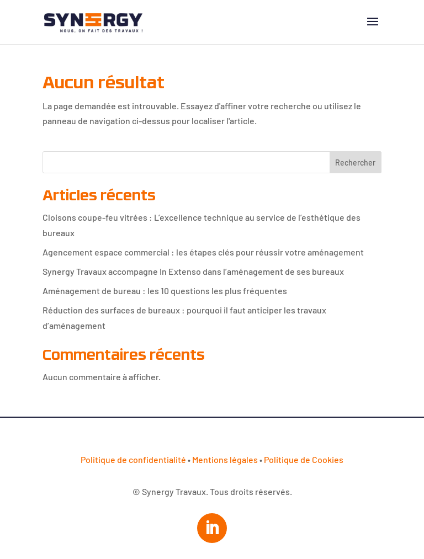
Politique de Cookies (303, 459)
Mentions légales (225, 459)
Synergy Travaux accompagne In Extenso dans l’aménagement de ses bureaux (193, 271)
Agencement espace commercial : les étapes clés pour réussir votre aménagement (203, 252)
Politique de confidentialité (133, 459)
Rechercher (355, 162)
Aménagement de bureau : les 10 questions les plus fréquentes (165, 290)
